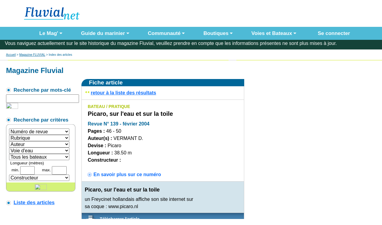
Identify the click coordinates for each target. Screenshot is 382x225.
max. (46, 170)
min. (15, 170)
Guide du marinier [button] (103, 33)
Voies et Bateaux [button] (271, 33)
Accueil (11, 54)
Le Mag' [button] (48, 33)
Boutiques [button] (216, 33)
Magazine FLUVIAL (32, 54)
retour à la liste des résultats (123, 92)
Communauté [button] (164, 33)
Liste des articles (34, 202)
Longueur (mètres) (27, 163)
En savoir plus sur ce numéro (127, 174)
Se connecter (332, 33)
